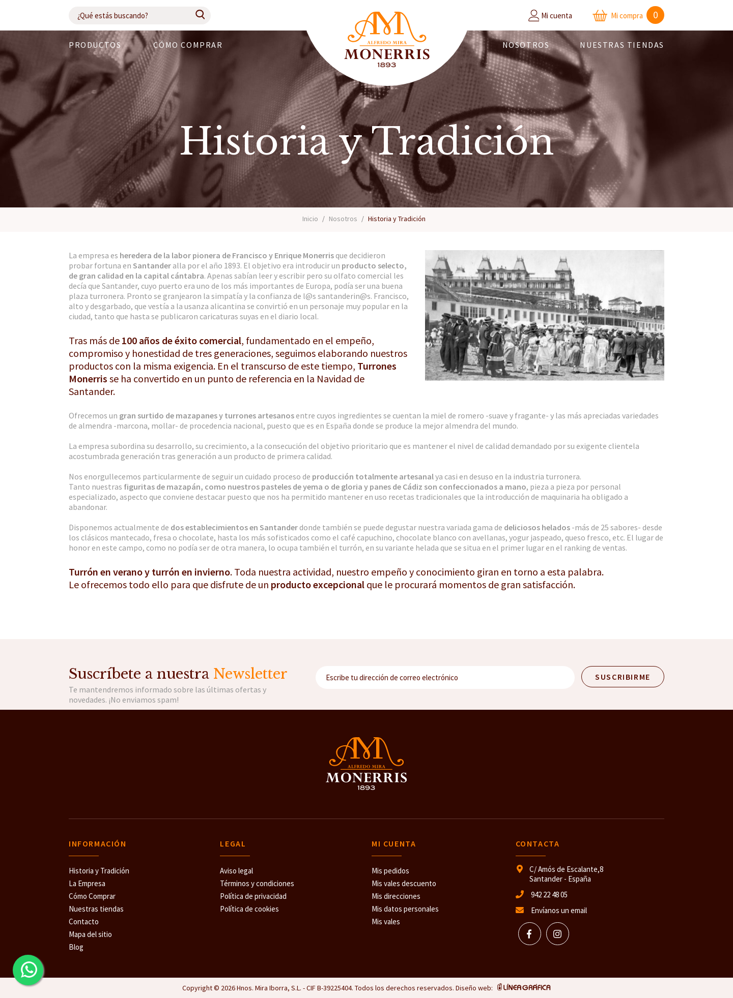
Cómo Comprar (92, 896)
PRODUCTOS (95, 45)
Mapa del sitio (90, 934)
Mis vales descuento (404, 883)
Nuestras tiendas (96, 909)
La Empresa (87, 883)
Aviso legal (236, 870)
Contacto (84, 921)
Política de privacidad (253, 896)
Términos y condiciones (257, 883)
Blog (76, 947)
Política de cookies (249, 909)
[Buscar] (140, 15)
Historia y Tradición (99, 870)
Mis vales (386, 921)
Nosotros (526, 45)
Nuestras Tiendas (622, 45)
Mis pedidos (390, 870)
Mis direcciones (396, 896)
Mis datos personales (405, 909)
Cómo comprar (187, 45)
